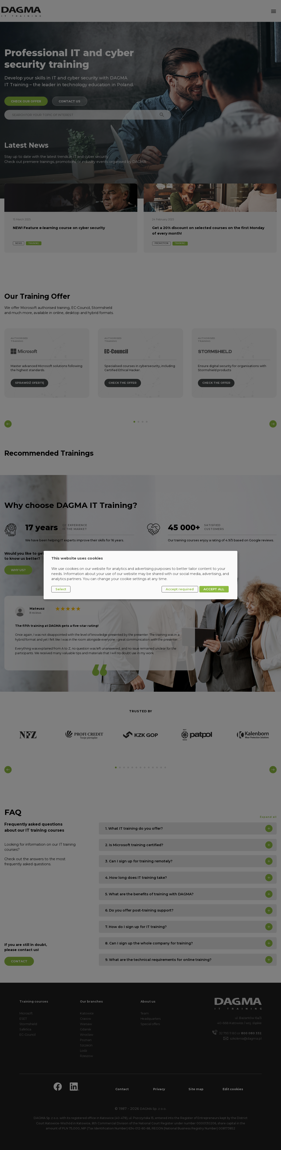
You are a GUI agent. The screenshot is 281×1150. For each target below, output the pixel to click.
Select (60, 589)
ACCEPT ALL (213, 589)
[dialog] (140, 575)
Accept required (180, 589)
